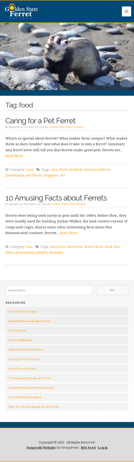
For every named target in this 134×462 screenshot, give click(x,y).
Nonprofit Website (41, 447)
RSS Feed (88, 447)
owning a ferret (97, 169)
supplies (51, 175)
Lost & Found (17, 330)
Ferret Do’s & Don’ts (22, 368)
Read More (14, 155)
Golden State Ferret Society (66, 127)
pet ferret (34, 175)
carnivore (58, 246)
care (54, 169)
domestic (75, 246)
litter (9, 252)
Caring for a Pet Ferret (40, 120)
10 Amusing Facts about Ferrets (56, 197)
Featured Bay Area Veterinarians (31, 387)
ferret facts (94, 246)
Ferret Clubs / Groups (23, 311)
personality (14, 175)
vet (62, 175)
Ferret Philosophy (21, 340)
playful (42, 252)
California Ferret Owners (26, 349)
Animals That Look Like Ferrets (30, 321)
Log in (103, 447)
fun (117, 246)
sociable (56, 252)
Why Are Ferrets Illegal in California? (34, 406)
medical (75, 169)
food (63, 169)
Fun (29, 246)
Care (30, 169)
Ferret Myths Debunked (25, 397)
